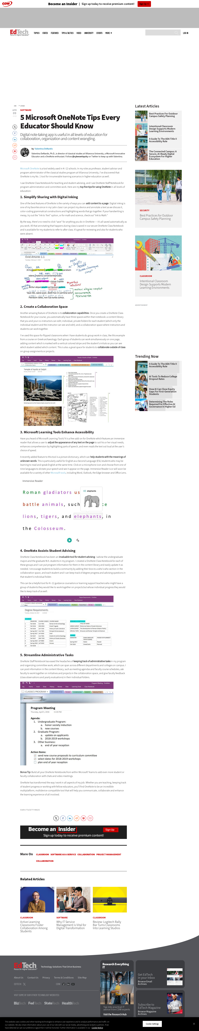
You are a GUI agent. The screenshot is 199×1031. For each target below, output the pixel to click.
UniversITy (88, 33)
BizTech (20, 1003)
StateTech (51, 1003)
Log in (185, 33)
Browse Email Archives (145, 982)
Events (99, 33)
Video (78, 33)
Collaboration (86, 854)
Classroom (42, 854)
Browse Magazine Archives (147, 1012)
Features (54, 33)
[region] (99, 1024)
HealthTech (70, 1003)
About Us (18, 977)
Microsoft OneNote (29, 168)
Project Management (108, 854)
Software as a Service (63, 854)
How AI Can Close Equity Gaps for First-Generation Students (162, 391)
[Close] (194, 1023)
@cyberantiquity (80, 156)
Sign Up (142, 3)
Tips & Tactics (67, 33)
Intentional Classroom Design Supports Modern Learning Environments (162, 129)
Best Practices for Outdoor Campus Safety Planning (163, 114)
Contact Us (32, 977)
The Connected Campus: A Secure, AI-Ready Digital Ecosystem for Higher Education (163, 155)
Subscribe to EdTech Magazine (149, 1006)
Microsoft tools (58, 472)
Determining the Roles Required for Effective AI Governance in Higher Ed (162, 404)
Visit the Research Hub (115, 1014)
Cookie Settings (152, 1023)
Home (15, 106)
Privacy (46, 977)
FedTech (34, 1003)
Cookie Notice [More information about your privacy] (97, 1027)
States (45, 33)
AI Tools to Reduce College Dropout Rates (163, 377)
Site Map (82, 977)
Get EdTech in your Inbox (146, 976)
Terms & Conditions (64, 977)
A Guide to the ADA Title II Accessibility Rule (163, 140)
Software (22, 106)
